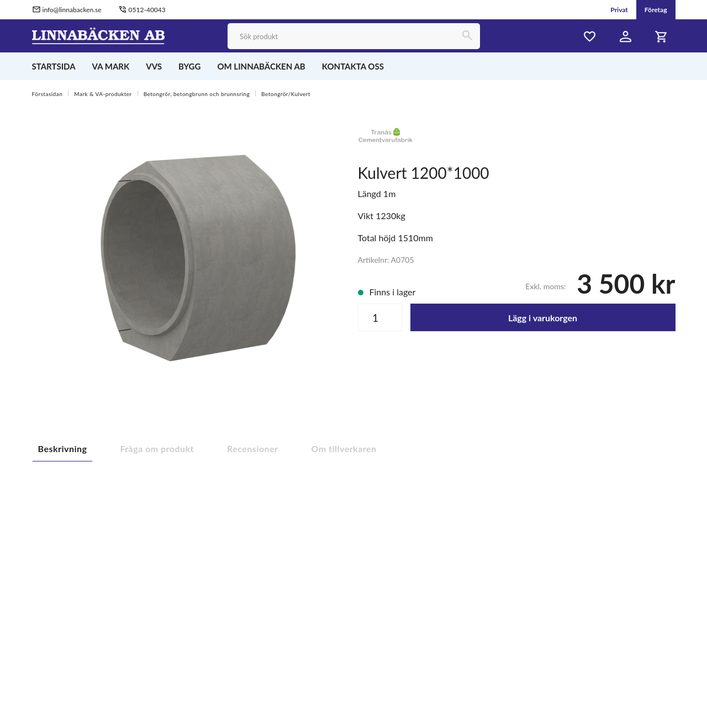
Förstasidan (47, 94)
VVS (154, 66)
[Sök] (467, 36)
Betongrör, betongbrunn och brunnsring (197, 94)
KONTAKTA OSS (353, 66)
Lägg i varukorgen (542, 317)
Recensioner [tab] (252, 448)
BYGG (189, 66)
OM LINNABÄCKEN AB (261, 66)
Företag (656, 10)
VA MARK (111, 66)
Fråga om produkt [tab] (157, 448)
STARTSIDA (54, 66)
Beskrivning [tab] (62, 448)
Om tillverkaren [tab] (344, 448)
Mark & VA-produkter (102, 94)
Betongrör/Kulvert (285, 94)
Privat (619, 10)
